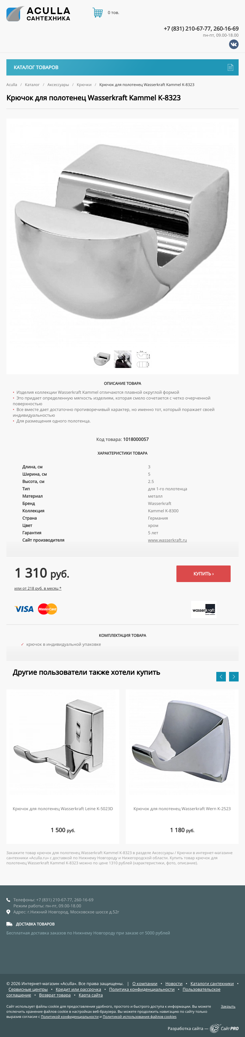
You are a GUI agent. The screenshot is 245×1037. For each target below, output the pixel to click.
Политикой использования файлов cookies (139, 1016)
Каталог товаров (123, 67)
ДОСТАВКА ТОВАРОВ (35, 924)
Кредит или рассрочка (78, 989)
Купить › (203, 574)
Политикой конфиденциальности (70, 1016)
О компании (144, 983)
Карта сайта (91, 995)
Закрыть (228, 1006)
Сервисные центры (28, 989)
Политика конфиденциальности (141, 989)
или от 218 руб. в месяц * (38, 588)
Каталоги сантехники (212, 983)
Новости (173, 983)
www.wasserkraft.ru (167, 540)
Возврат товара (55, 995)
